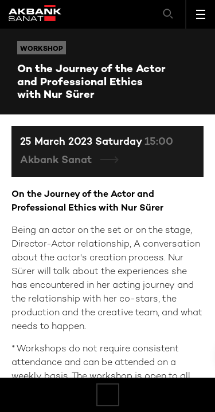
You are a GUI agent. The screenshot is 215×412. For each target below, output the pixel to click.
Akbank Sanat (57, 160)
